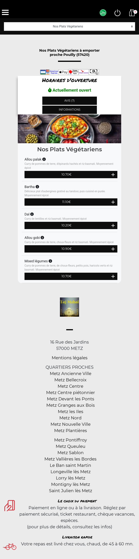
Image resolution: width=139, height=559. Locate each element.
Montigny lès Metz (70, 484)
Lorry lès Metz (70, 478)
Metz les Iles (70, 411)
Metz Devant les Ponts (70, 399)
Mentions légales (69, 357)
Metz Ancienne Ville (70, 373)
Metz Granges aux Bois (70, 405)
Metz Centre (70, 386)
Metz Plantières (70, 430)
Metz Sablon (70, 452)
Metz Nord (70, 418)
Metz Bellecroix (70, 380)
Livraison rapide (77, 537)
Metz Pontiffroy (70, 440)
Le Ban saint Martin (70, 465)
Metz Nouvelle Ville (71, 424)
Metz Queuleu (70, 446)
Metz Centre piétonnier (70, 392)
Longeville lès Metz (71, 471)
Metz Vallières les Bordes (70, 459)
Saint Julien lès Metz (70, 490)
